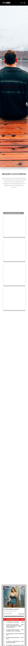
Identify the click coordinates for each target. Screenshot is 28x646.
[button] (21, 2)
